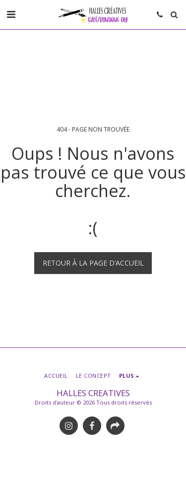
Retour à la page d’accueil (93, 263)
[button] (10, 14)
